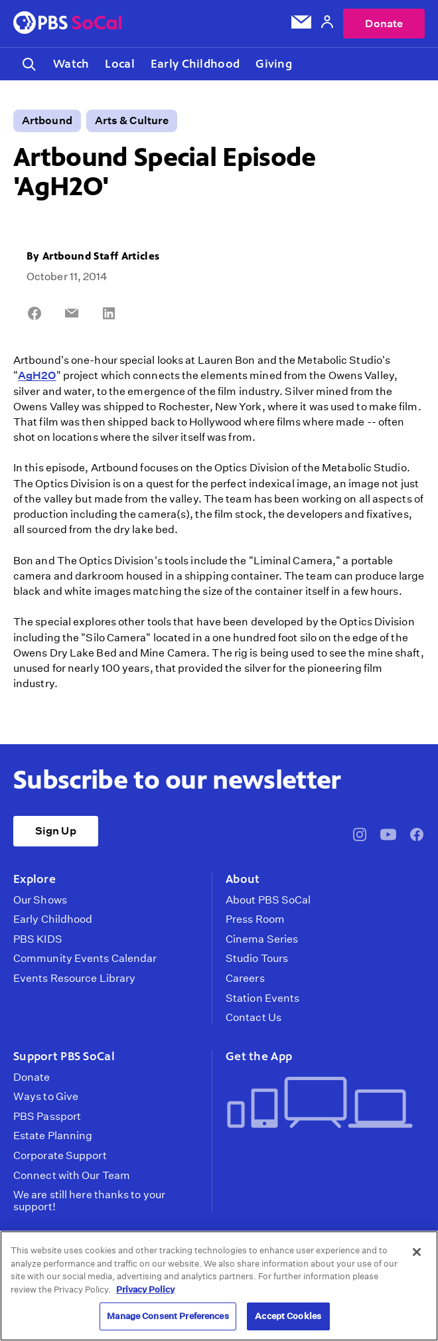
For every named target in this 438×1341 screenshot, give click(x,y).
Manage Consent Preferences (167, 1316)
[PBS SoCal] (67, 23)
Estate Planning (52, 1136)
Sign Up (55, 831)
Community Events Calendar (85, 959)
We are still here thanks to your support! (89, 1200)
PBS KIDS (37, 939)
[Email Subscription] (301, 24)
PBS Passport (47, 1117)
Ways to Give (45, 1097)
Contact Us (253, 1018)
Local (119, 63)
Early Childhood (195, 63)
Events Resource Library (74, 979)
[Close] (416, 1252)
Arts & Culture (132, 120)
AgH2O (37, 375)
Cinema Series (262, 939)
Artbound (47, 120)
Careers (245, 979)
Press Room (255, 919)
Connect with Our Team (71, 1176)
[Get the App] (320, 1104)
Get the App (259, 1056)
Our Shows (40, 900)
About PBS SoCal (268, 900)
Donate (384, 23)
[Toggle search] (29, 64)
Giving (274, 63)
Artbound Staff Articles (100, 256)
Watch (71, 63)
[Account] (327, 23)
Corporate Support (60, 1156)
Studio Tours (257, 959)
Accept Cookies (288, 1316)
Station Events (262, 998)
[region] (219, 1286)
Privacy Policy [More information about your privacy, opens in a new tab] (145, 1289)
